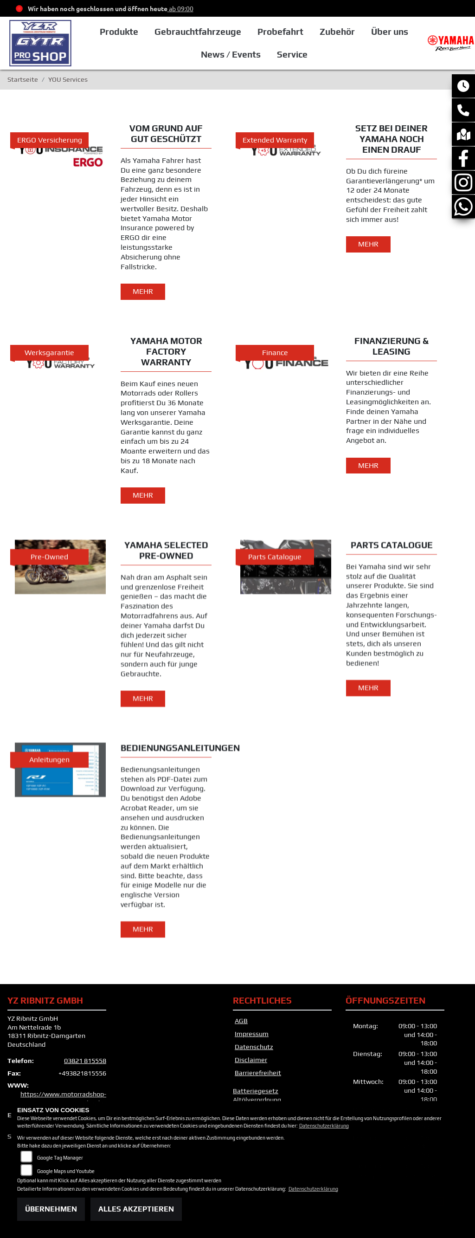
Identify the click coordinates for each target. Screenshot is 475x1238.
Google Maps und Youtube (66, 1171)
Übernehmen (51, 1209)
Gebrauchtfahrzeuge (197, 31)
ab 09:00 (180, 8)
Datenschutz (254, 1046)
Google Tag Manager (60, 1157)
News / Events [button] (231, 54)
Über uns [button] (389, 31)
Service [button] (292, 54)
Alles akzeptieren (136, 1209)
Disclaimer (251, 1059)
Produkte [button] (119, 31)
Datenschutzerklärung (324, 1125)
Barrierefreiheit (258, 1072)
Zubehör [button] (337, 31)
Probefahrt (280, 31)
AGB (241, 1020)
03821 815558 (85, 1060)
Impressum (252, 1033)
